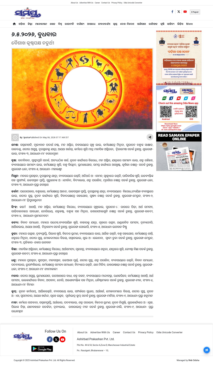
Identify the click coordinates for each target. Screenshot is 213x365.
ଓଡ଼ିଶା (22, 23)
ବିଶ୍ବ (60, 23)
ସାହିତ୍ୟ (170, 23)
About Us (74, 3)
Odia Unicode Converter (133, 3)
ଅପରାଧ (91, 23)
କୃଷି (162, 23)
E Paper (195, 12)
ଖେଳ (52, 23)
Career (97, 3)
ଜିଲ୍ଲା (30, 23)
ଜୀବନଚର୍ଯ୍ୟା (104, 23)
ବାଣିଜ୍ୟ (80, 23)
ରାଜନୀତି (69, 23)
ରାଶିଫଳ (153, 23)
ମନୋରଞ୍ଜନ (41, 23)
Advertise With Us (86, 3)
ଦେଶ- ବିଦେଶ (127, 23)
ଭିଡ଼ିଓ (180, 23)
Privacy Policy (116, 3)
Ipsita (26, 137)
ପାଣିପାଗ (141, 23)
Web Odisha (193, 360)
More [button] (189, 23)
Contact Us (105, 3)
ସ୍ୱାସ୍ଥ (115, 23)
